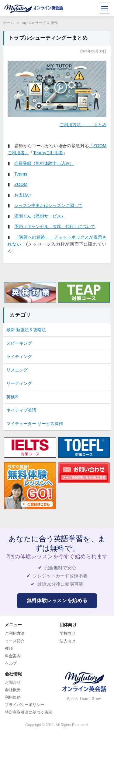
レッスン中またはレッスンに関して (48, 205)
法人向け (67, 641)
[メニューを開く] (104, 8)
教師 (9, 648)
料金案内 (13, 656)
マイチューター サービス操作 (34, 423)
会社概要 (13, 689)
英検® (12, 396)
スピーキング (19, 343)
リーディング (19, 383)
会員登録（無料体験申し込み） (44, 163)
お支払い (22, 195)
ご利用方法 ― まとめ (83, 124)
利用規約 (13, 697)
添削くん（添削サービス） (39, 216)
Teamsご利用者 (48, 152)
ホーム (8, 23)
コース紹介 (15, 641)
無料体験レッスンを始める (57, 600)
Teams (20, 174)
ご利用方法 (15, 633)
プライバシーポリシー (24, 704)
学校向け (67, 633)
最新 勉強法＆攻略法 (26, 329)
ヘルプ (11, 663)
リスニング (17, 370)
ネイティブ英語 (21, 410)
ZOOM (20, 184)
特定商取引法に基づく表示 (28, 712)
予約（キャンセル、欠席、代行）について (54, 226)
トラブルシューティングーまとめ (48, 38)
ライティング (19, 356)
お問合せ (13, 682)
